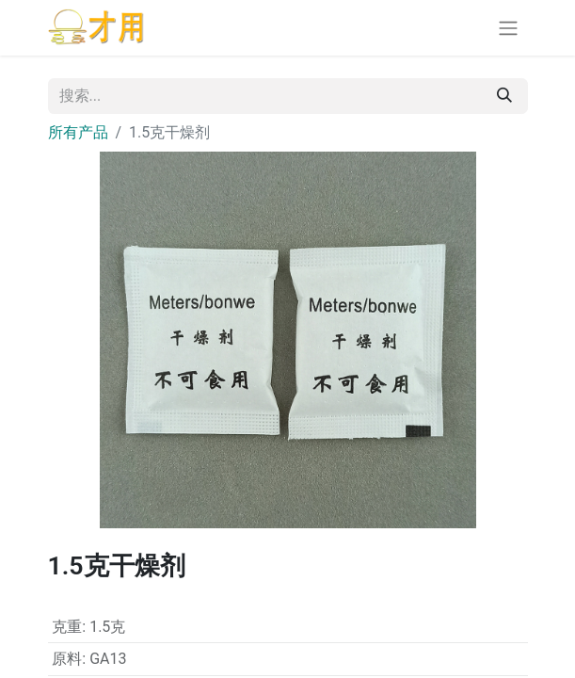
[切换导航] (508, 28)
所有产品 (78, 132)
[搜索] (504, 96)
